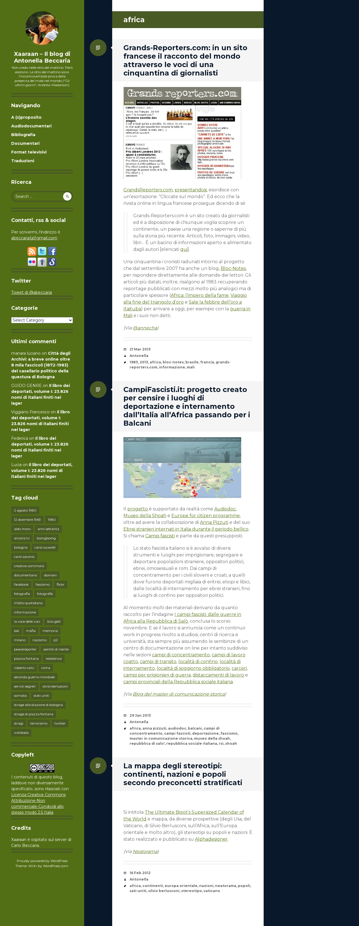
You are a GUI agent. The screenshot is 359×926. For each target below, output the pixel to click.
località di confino (198, 661)
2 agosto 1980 (25, 510)
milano (20, 640)
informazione (25, 612)
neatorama (225, 886)
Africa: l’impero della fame (200, 295)
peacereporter (25, 649)
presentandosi (191, 189)
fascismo (43, 584)
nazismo (40, 640)
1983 (134, 362)
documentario (25, 575)
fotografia (22, 594)
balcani (195, 728)
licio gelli (54, 621)
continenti (152, 886)
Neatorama (145, 851)
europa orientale (181, 886)
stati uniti (41, 695)
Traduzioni (22, 160)
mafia (31, 631)
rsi (221, 743)
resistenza (54, 658)
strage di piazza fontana (33, 714)
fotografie (45, 594)
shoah (231, 743)
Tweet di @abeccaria (31, 292)
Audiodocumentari (31, 126)
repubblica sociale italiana (191, 743)
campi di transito (158, 661)
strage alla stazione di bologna (38, 705)
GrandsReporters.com (148, 189)
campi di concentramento (181, 654)
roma (45, 668)
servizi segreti (25, 686)
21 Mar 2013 (140, 349)
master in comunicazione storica (161, 738)
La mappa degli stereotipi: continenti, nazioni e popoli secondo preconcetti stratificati (182, 774)
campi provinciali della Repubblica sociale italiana (178, 681)
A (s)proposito (26, 117)
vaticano (212, 891)
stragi (18, 723)
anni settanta (48, 529)
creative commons (29, 566)
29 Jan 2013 (140, 715)
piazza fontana (26, 658)
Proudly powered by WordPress (42, 861)
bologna (20, 547)
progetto (137, 509)
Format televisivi (29, 152)
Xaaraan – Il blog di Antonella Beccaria (42, 57)
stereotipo (191, 891)
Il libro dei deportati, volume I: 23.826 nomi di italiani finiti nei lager (41, 470)
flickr (61, 584)
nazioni (206, 886)
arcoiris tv (22, 538)
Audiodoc (225, 509)
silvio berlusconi (55, 686)
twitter (60, 723)
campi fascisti (177, 733)
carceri (239, 668)
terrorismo (38, 723)
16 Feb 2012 (140, 873)
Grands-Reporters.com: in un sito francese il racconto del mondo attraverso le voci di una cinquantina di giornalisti (185, 60)
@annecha (145, 328)
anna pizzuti (154, 728)
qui (184, 249)
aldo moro (22, 529)
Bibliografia (23, 134)
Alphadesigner (211, 839)
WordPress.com (55, 866)
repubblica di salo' (147, 743)
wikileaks (21, 732)
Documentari (25, 143)
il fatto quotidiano (28, 603)
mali (191, 367)
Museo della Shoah (144, 515)
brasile (192, 362)
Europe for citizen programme (205, 515)
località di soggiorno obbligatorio (193, 668)
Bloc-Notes (233, 268)
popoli (244, 886)
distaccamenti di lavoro (218, 675)
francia (207, 362)
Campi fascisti (160, 535)
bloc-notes (173, 362)
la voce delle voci (27, 621)
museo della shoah (212, 738)
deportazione (205, 733)
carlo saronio (24, 556)
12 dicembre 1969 (27, 519)
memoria (50, 631)
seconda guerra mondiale (34, 677)
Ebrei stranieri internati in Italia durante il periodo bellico (185, 529)
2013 (144, 362)
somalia (20, 695)
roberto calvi (24, 668)
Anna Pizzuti (214, 522)
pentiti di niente (56, 649)
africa (155, 362)
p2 (56, 640)
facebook (21, 584)
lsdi (16, 631)
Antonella (139, 356)
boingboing (46, 538)
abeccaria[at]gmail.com (34, 237)
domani (50, 575)
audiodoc (177, 728)
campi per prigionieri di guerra (157, 675)
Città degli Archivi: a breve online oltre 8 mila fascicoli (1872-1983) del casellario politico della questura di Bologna (40, 365)
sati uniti (138, 891)
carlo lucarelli (45, 547)
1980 (52, 519)
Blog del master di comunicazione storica (179, 694)
